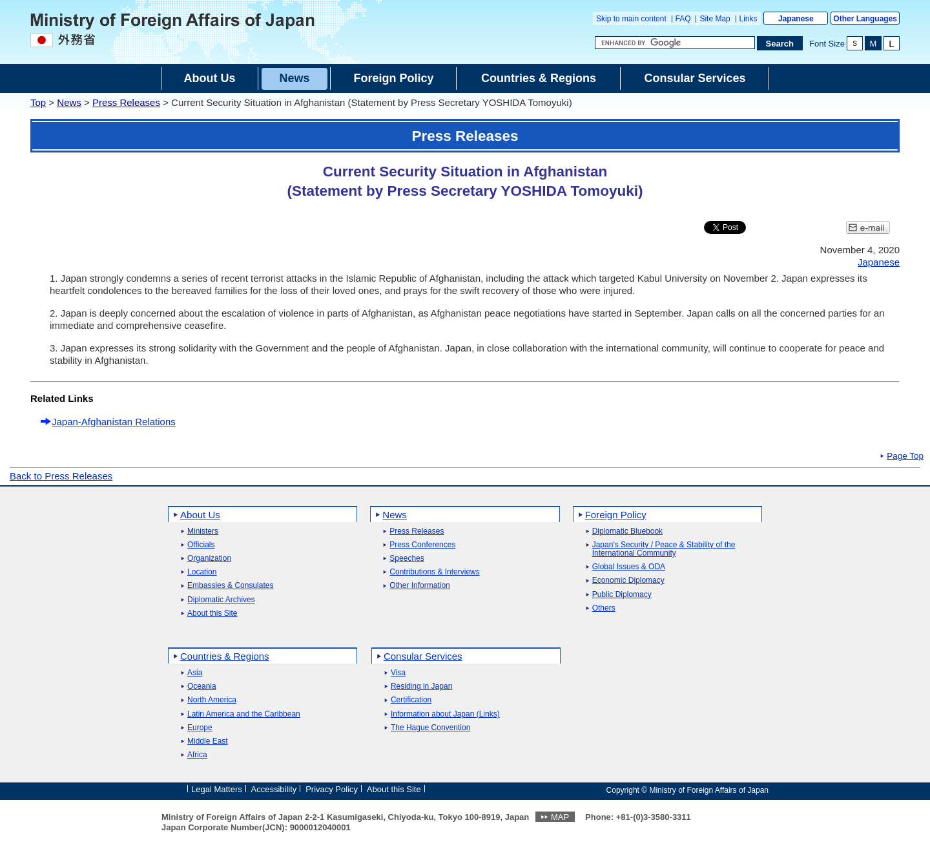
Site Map (714, 18)
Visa (398, 673)
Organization (209, 558)
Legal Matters (216, 789)
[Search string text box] (675, 42)
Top (38, 102)
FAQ (683, 18)
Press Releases (126, 102)
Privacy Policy (331, 789)
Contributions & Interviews (434, 572)
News (69, 102)
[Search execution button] (780, 43)
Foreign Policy (615, 514)
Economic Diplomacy (628, 580)
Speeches (406, 558)
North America (211, 700)
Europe (199, 728)
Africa (197, 755)
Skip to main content (631, 18)
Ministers (202, 531)
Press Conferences (422, 545)
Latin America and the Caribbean (243, 714)
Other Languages (865, 18)
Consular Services (423, 656)
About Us (200, 514)
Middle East (207, 741)
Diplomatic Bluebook (627, 531)
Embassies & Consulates (230, 586)
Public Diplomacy (622, 595)
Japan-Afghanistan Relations (114, 421)
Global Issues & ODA (628, 567)
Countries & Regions (224, 656)
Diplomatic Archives (221, 600)
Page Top (905, 456)
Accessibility (274, 789)
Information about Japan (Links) (445, 714)
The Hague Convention (430, 728)
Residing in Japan (421, 686)
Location (201, 572)
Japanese (796, 18)
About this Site (212, 613)
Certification (411, 700)
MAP (560, 817)
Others (603, 608)
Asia (194, 673)
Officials (200, 545)
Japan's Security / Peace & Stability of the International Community (664, 549)
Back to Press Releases (61, 475)
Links (748, 18)
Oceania (201, 686)
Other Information (419, 586)
